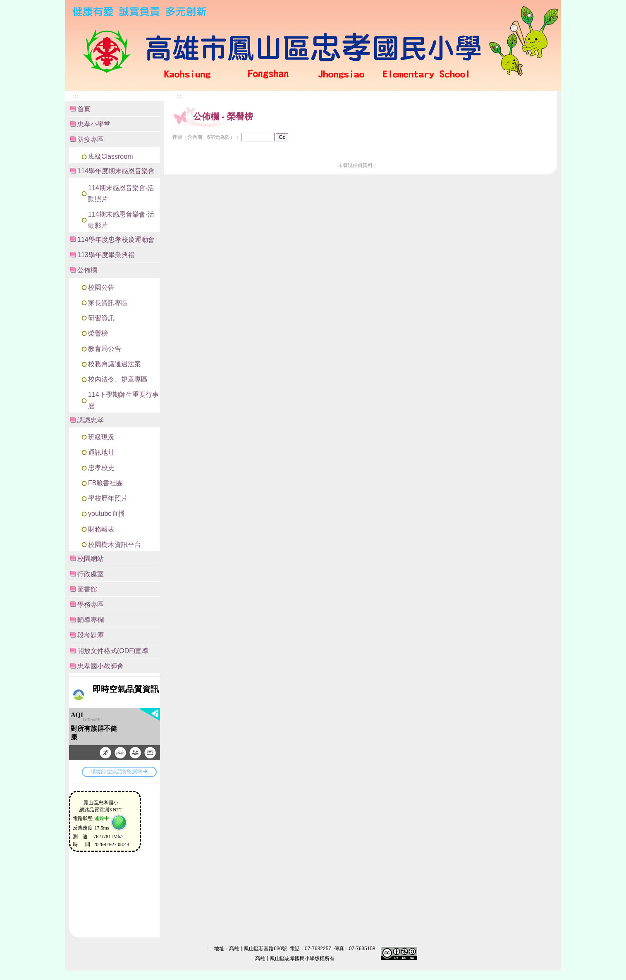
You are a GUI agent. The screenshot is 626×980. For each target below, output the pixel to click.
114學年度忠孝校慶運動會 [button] (116, 239)
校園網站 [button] (90, 558)
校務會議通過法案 (114, 363)
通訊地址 (101, 452)
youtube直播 (106, 513)
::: (528, 21)
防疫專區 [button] (90, 139)
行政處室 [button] (90, 573)
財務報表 (101, 529)
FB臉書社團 (105, 482)
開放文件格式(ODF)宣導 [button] (112, 650)
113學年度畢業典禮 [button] (106, 254)
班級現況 (101, 437)
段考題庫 (90, 635)
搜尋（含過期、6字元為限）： (206, 137)
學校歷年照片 (108, 498)
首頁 (84, 108)
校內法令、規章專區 (118, 379)
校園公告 (101, 287)
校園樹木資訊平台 (114, 544)
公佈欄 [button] (87, 270)
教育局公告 (104, 348)
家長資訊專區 (108, 302)
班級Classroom (110, 156)
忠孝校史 (101, 467)
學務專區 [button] (90, 604)
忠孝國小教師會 (100, 666)
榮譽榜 (98, 333)
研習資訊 (101, 318)
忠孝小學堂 (93, 124)
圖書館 (87, 589)
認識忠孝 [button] (90, 420)
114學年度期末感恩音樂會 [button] (116, 170)
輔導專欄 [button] (90, 619)
